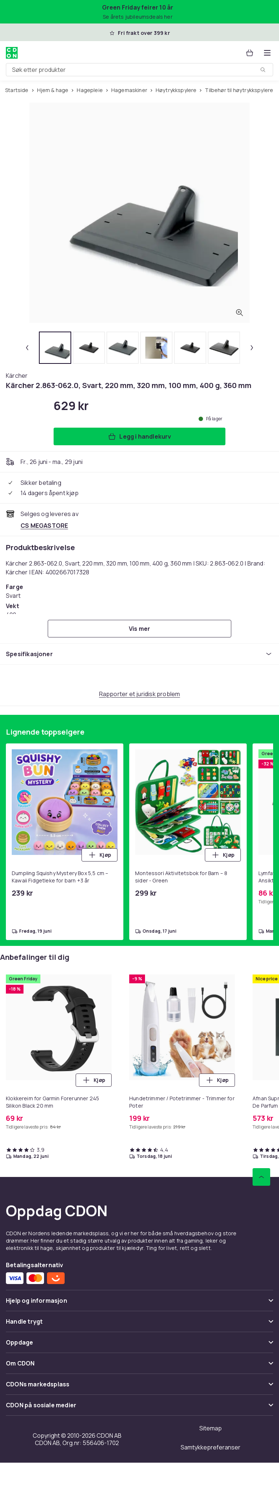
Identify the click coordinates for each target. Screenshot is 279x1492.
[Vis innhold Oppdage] (139, 1345)
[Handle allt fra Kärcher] (17, 375)
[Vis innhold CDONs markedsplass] (139, 1387)
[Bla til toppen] (261, 1177)
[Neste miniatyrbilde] (252, 347)
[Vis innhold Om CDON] (139, 1366)
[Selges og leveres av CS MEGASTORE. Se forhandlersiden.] (44, 525)
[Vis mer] (139, 628)
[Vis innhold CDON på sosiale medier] (139, 1408)
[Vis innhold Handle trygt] (139, 1324)
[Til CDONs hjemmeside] (12, 53)
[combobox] (139, 69)
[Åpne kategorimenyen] (267, 53)
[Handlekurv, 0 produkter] (249, 53)
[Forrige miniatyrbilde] (27, 347)
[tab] (55, 348)
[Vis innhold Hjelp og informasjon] (139, 1303)
